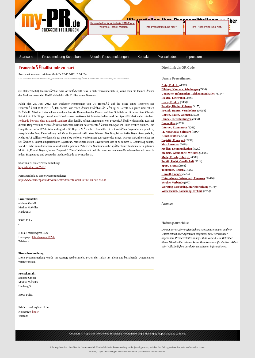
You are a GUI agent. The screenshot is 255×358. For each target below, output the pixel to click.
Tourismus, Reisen (173, 169)
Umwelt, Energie (172, 174)
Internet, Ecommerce (174, 127)
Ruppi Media (165, 333)
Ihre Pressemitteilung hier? (161, 26)
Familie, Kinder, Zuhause (177, 106)
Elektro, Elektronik (173, 97)
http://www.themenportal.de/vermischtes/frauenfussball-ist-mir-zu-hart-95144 (62, 180)
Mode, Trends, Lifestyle (176, 157)
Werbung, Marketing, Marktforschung (185, 186)
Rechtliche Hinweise (109, 333)
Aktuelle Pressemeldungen (109, 57)
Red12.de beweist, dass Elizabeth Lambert (43, 120)
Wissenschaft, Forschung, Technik (182, 191)
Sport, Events (170, 165)
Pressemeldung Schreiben (61, 57)
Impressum (194, 57)
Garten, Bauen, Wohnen (176, 114)
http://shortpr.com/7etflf (32, 167)
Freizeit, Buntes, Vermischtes (179, 110)
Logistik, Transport (173, 140)
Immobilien (168, 123)
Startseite (26, 57)
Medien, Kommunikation (177, 148)
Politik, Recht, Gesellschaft (178, 161)
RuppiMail (89, 333)
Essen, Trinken (170, 102)
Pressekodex (167, 57)
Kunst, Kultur (170, 136)
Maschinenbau (170, 144)
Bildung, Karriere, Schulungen (180, 89)
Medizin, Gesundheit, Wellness (180, 153)
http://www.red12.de (43, 237)
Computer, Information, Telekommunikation (188, 93)
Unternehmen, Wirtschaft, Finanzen (183, 178)
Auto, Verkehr (170, 85)
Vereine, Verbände (173, 182)
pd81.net (181, 333)
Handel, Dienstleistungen (177, 119)
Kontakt (142, 57)
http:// (35, 311)
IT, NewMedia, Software (176, 131)
